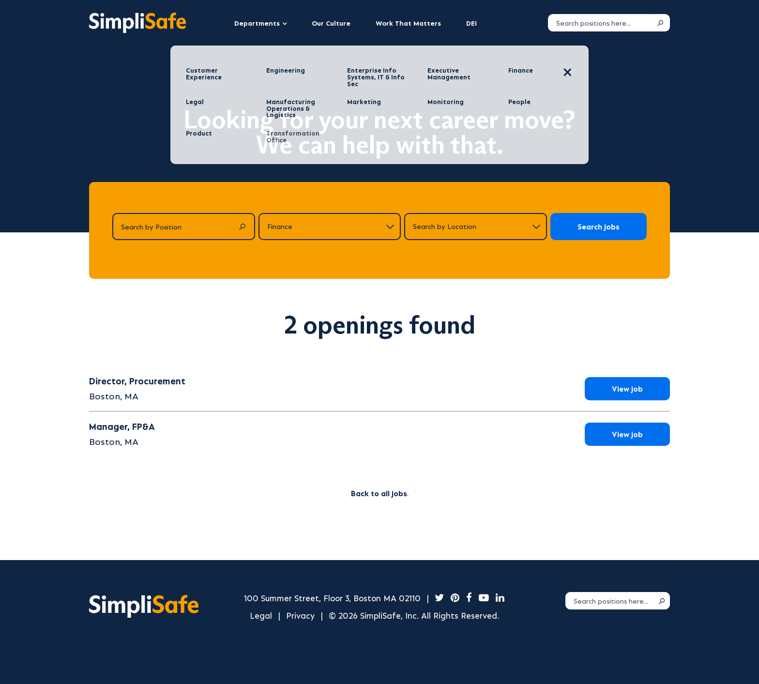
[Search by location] (475, 226)
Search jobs (598, 226)
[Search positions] (600, 22)
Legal (261, 615)
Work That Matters (408, 22)
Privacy (300, 615)
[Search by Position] (183, 226)
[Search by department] (329, 226)
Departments (257, 22)
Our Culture (331, 22)
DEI (471, 22)
